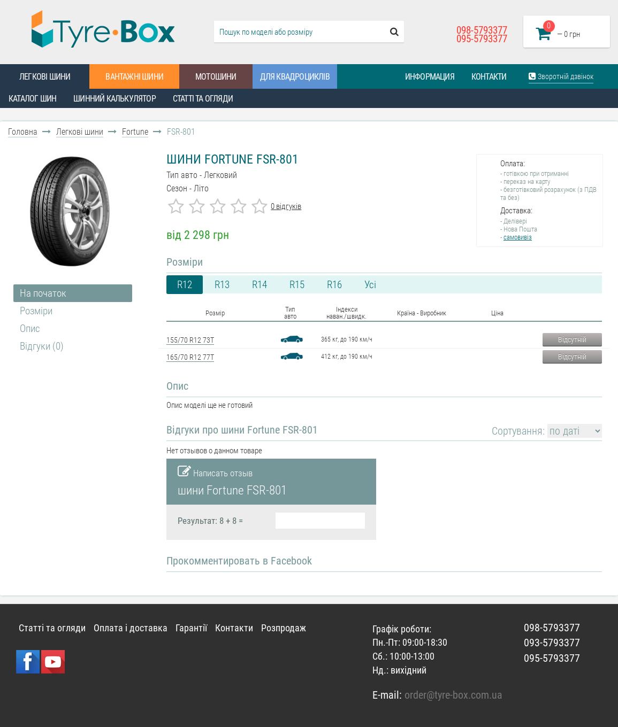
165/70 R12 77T (190, 357)
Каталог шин (32, 99)
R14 (259, 285)
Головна (22, 132)
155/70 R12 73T (190, 340)
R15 (296, 285)
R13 (222, 285)
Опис (30, 328)
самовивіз (517, 237)
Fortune (135, 132)
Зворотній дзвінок (561, 76)
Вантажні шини (134, 77)
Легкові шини (44, 77)
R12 (184, 285)
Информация (429, 77)
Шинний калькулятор (114, 99)
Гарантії (191, 627)
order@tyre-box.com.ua (453, 695)
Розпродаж (283, 627)
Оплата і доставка (130, 627)
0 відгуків (286, 206)
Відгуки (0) (42, 346)
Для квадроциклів (295, 77)
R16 (334, 285)
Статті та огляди (203, 99)
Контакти (489, 77)
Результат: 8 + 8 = (210, 520)
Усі (370, 285)
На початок (43, 293)
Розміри (36, 311)
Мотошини (215, 77)
